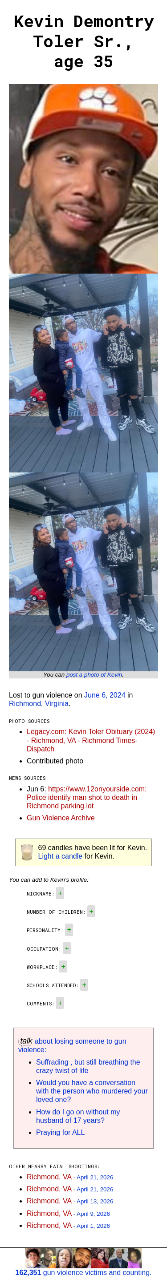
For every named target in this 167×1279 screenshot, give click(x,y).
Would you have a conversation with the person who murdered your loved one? (92, 1091)
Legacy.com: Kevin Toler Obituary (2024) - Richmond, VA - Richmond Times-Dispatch (91, 740)
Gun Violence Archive (61, 818)
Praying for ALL (60, 1132)
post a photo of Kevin (94, 674)
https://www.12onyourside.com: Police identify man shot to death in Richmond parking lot (87, 797)
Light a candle (60, 856)
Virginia (57, 703)
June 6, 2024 (105, 695)
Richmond (25, 703)
